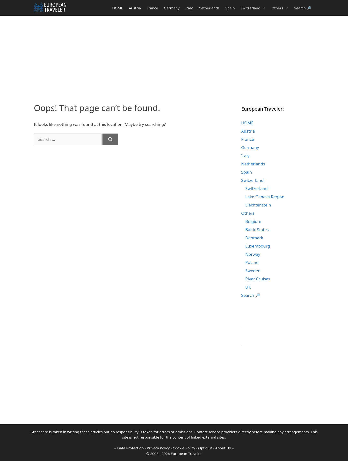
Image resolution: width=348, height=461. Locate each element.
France (152, 8)
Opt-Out (205, 448)
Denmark (254, 238)
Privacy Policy (158, 448)
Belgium (253, 221)
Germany (172, 8)
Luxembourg (257, 246)
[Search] (110, 139)
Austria (135, 8)
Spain (230, 8)
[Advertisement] (174, 54)
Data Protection (130, 448)
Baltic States (257, 229)
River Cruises (257, 279)
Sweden (253, 270)
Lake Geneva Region (264, 196)
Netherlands (208, 8)
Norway (252, 254)
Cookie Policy (184, 448)
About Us (223, 448)
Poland (252, 262)
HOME (117, 8)
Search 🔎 (302, 8)
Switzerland (255, 8)
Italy (189, 8)
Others (281, 8)
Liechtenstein (258, 205)
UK (248, 287)
